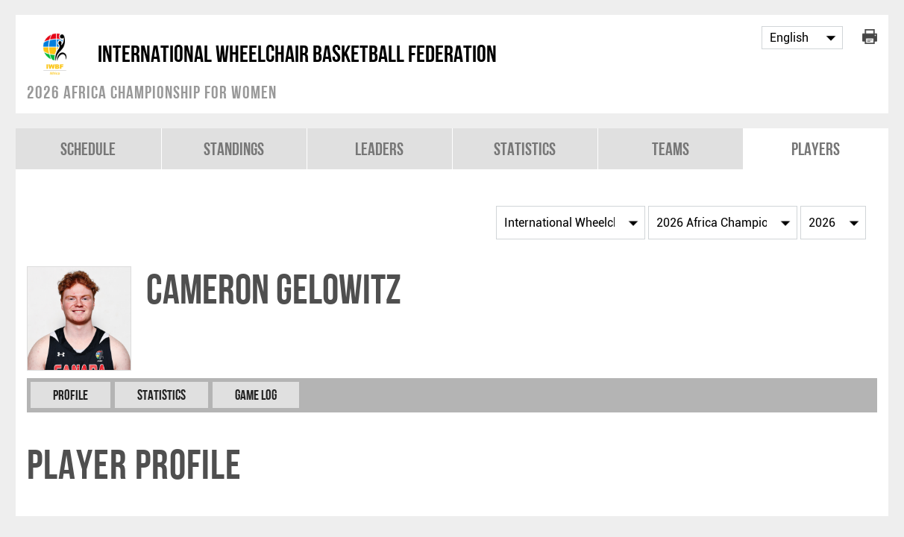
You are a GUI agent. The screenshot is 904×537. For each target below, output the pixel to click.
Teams (670, 149)
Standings (234, 149)
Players (815, 149)
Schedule (88, 149)
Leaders (379, 149)
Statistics (525, 149)
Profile (70, 395)
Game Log (256, 395)
